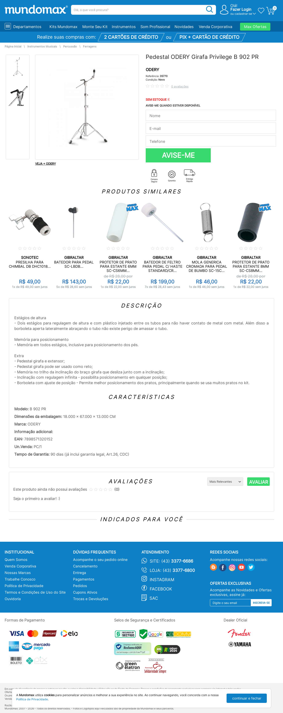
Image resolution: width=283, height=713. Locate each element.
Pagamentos (83, 579)
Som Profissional (155, 26)
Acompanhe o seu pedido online (100, 560)
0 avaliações (179, 86)
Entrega (79, 573)
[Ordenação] (225, 481)
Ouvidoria (13, 599)
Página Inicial (13, 46)
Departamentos (27, 26)
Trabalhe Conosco (20, 579)
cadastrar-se (243, 13)
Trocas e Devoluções (90, 599)
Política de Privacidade (24, 586)
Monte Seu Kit (95, 26)
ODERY (152, 69)
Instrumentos (124, 26)
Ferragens (89, 46)
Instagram (162, 579)
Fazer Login (240, 9)
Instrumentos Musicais (42, 46)
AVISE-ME (178, 155)
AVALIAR (258, 482)
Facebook (161, 588)
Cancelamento (85, 566)
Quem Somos (16, 560)
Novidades (184, 26)
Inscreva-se (261, 602)
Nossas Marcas (18, 573)
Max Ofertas (255, 26)
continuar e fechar (246, 698)
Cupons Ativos (85, 592)
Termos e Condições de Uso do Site (35, 592)
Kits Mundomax (63, 26)
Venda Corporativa (215, 26)
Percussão (70, 46)
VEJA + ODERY (45, 163)
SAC (154, 598)
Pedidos (80, 586)
